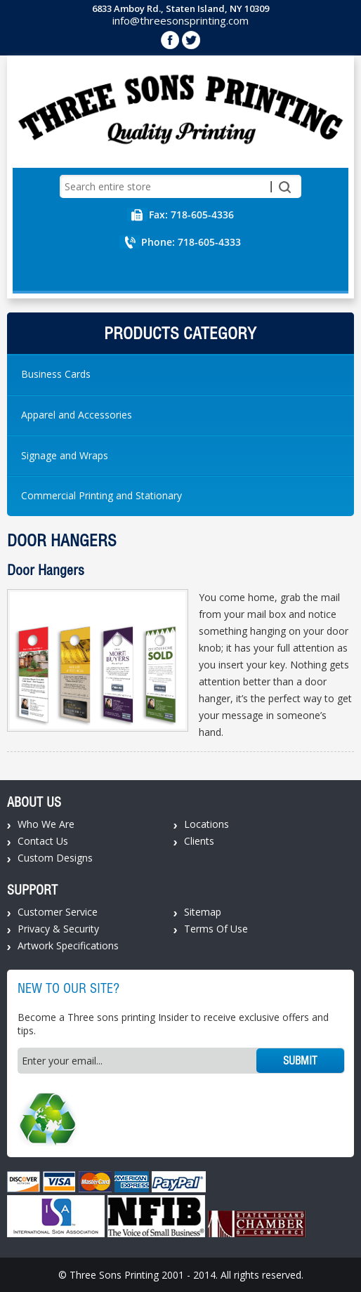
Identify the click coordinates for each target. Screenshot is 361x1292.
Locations (206, 824)
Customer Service (58, 911)
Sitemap (202, 911)
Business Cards (56, 374)
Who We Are (46, 824)
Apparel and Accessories (76, 414)
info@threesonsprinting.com (180, 20)
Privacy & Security (58, 928)
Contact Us (43, 841)
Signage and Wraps (64, 455)
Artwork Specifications (68, 945)
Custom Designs (55, 857)
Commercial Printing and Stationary (101, 495)
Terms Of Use (216, 928)
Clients (199, 841)
